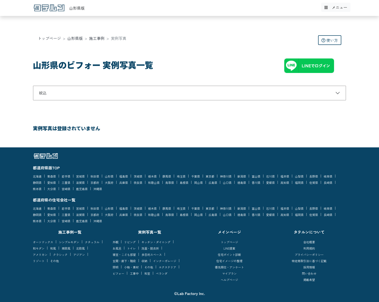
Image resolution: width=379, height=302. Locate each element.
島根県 (184, 182)
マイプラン (229, 273)
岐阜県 (328, 176)
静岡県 (37, 182)
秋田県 (94, 176)
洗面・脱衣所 (150, 248)
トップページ (49, 38)
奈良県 (138, 182)
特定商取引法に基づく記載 (309, 261)
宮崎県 (66, 189)
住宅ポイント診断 (229, 254)
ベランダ (162, 273)
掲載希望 (309, 280)
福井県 (285, 176)
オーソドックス (43, 242)
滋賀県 (80, 182)
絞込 (43, 93)
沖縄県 (97, 189)
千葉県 (195, 176)
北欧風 (80, 248)
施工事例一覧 (69, 232)
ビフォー (118, 273)
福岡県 (299, 182)
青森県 (51, 176)
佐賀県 (313, 182)
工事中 (134, 273)
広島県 (213, 182)
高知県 (285, 182)
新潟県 (241, 176)
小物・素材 (131, 267)
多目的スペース (152, 254)
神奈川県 (226, 176)
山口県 (227, 182)
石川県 (270, 176)
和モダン (38, 248)
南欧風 (66, 248)
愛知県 (51, 182)
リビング (130, 242)
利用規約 (309, 248)
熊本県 (37, 189)
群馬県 (166, 176)
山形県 (109, 176)
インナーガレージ (164, 261)
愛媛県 (270, 182)
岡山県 (198, 182)
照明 (115, 267)
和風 (53, 248)
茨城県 (138, 176)
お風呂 (117, 248)
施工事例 (97, 38)
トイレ (131, 248)
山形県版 (75, 38)
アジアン (79, 254)
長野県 (313, 176)
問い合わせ (309, 273)
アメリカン (40, 254)
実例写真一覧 (149, 232)
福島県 (123, 176)
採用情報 (309, 267)
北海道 (37, 176)
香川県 (256, 182)
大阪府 (109, 182)
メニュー (335, 7)
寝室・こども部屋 (124, 254)
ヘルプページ (229, 280)
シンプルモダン (69, 242)
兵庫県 (123, 182)
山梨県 (299, 176)
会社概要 (309, 242)
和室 (147, 273)
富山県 (256, 176)
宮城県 (80, 176)
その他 (54, 261)
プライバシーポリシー (309, 254)
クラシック (60, 254)
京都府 (94, 182)
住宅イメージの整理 (229, 261)
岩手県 (66, 176)
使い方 (329, 40)
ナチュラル (92, 242)
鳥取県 (169, 182)
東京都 (210, 176)
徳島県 (241, 182)
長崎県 (328, 182)
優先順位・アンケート (229, 267)
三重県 (66, 182)
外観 (115, 242)
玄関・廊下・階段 (124, 261)
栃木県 (152, 176)
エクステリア (167, 267)
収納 (144, 261)
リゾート (38, 261)
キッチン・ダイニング (155, 242)
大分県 (51, 189)
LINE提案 (229, 248)
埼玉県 (181, 176)
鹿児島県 (82, 189)
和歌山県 (154, 182)
